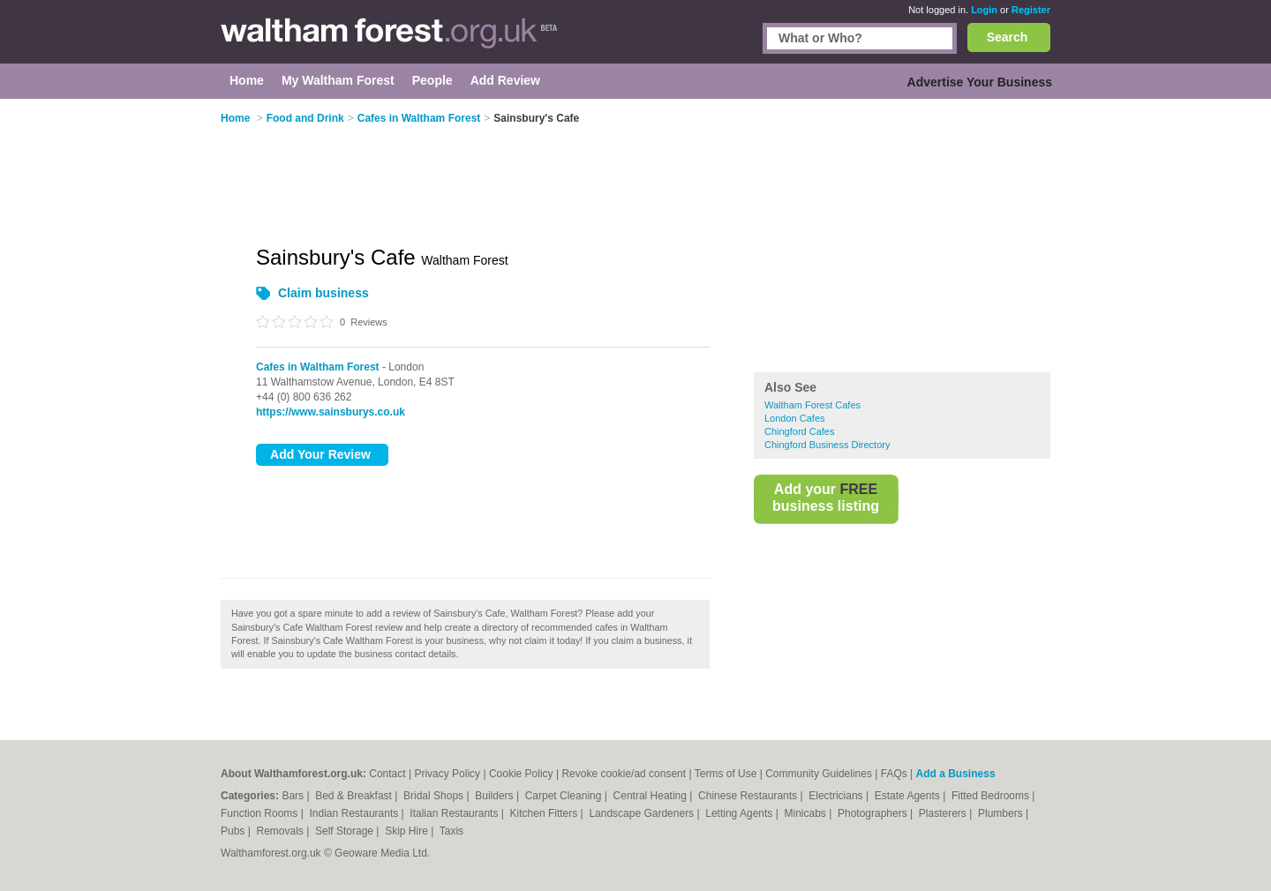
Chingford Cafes (799, 431)
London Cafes (794, 418)
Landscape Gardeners (642, 813)
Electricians (837, 796)
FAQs (894, 773)
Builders (495, 796)
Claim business (323, 293)
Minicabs (806, 813)
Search (1007, 37)
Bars (294, 796)
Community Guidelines (818, 773)
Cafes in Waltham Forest (318, 367)
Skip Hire (408, 831)
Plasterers (944, 813)
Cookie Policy (521, 773)
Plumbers (1002, 813)
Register (1031, 9)
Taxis (451, 831)
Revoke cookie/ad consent (623, 773)
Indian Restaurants (356, 813)
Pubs (234, 831)
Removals (281, 831)
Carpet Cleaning (565, 796)
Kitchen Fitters (545, 813)
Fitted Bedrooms (991, 796)
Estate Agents (909, 796)
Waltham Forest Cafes (812, 405)
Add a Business (956, 773)
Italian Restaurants (455, 813)
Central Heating (651, 796)
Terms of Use (726, 773)
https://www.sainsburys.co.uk (330, 412)
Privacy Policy (447, 773)
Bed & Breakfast (355, 796)
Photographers (874, 813)
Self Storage (345, 831)
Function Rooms (261, 813)
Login (984, 9)
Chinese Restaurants (749, 796)
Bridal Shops (434, 796)
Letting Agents (740, 813)
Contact (387, 773)
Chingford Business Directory (827, 444)
